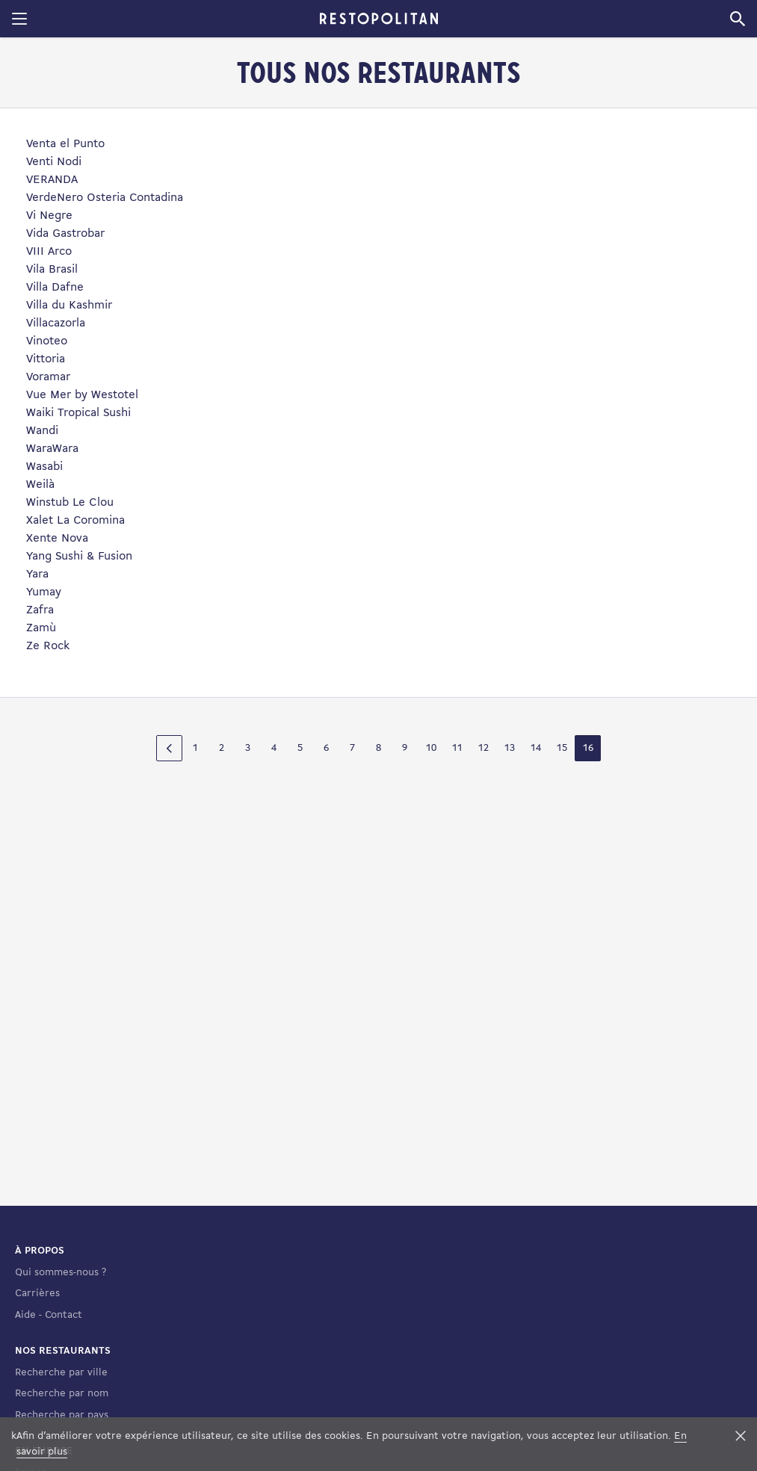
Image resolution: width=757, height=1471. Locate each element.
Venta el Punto (65, 144)
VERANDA (52, 180)
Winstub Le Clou (70, 503)
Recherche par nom (61, 1393)
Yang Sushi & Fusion (79, 557)
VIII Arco (49, 252)
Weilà (40, 485)
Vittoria (45, 359)
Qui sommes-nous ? (60, 1272)
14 (536, 748)
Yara (37, 574)
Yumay (43, 592)
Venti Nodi (53, 162)
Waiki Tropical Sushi (78, 413)
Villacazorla (55, 323)
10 (431, 748)
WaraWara (52, 449)
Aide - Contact (48, 1315)
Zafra (40, 610)
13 (509, 748)
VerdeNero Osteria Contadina (104, 198)
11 (457, 748)
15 (562, 748)
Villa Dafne (55, 288)
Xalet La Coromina (75, 521)
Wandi (42, 431)
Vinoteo (46, 341)
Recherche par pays (61, 1415)
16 (588, 748)
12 (483, 748)
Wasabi (44, 467)
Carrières (37, 1293)
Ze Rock (47, 646)
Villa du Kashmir (69, 306)
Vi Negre (49, 216)
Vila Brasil (52, 270)
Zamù (41, 628)
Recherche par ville (61, 1372)
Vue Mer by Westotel (82, 395)
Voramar (48, 377)
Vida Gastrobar (65, 234)
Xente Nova (57, 539)
